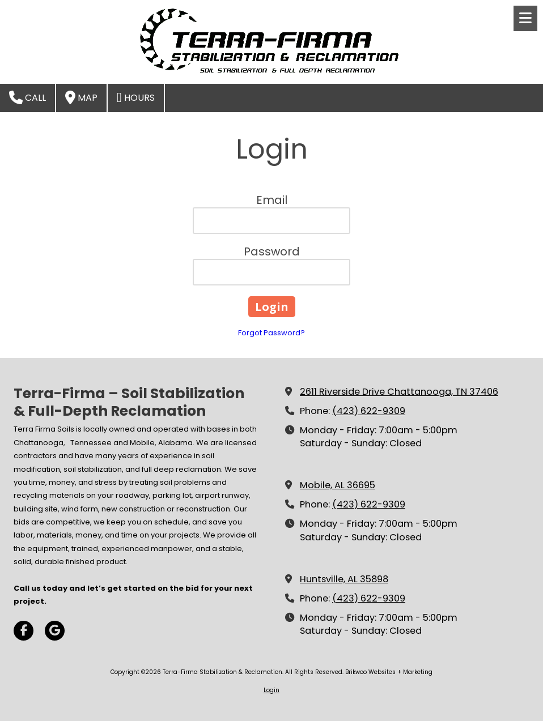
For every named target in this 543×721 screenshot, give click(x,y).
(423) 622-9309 (368, 410)
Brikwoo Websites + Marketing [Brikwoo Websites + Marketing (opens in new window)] (388, 672)
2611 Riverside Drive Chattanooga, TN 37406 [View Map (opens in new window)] (399, 391)
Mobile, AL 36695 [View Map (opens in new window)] (337, 485)
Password (272, 251)
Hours (136, 97)
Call (27, 97)
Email (271, 200)
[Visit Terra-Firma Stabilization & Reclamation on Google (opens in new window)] (55, 631)
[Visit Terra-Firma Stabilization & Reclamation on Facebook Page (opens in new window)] (23, 631)
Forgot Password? (271, 332)
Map (81, 97)
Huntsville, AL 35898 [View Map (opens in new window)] (344, 579)
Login (271, 690)
